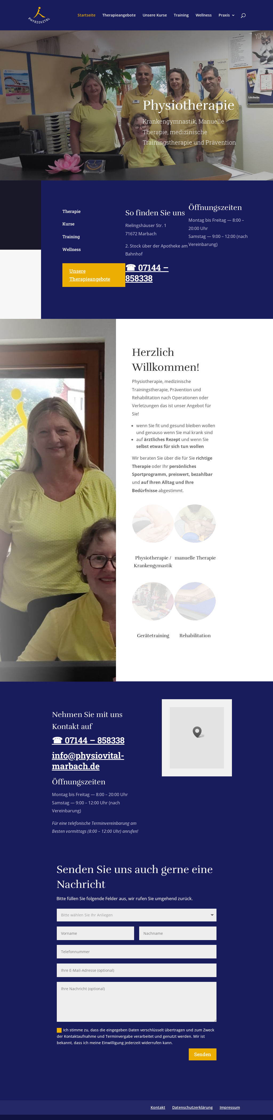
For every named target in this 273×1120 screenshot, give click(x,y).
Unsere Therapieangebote (89, 275)
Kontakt (158, 1107)
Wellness (204, 15)
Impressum (230, 1107)
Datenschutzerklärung (192, 1107)
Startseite (86, 15)
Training (181, 15)
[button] (199, 732)
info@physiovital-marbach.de (86, 761)
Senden (202, 1054)
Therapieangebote (119, 15)
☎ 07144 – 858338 (146, 273)
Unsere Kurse (155, 15)
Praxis (224, 15)
